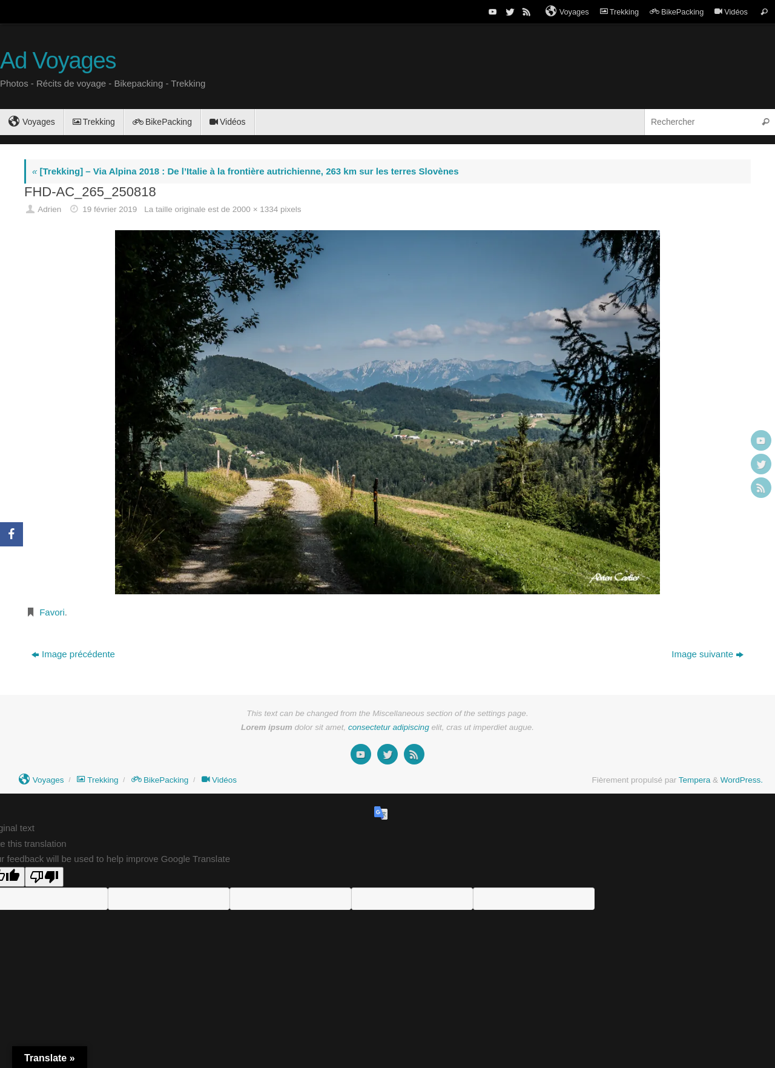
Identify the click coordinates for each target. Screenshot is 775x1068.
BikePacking (677, 11)
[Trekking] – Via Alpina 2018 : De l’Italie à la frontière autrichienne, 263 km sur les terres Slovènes (245, 171)
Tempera (695, 779)
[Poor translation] (44, 877)
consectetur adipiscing (388, 727)
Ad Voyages (58, 60)
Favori (52, 612)
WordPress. (742, 779)
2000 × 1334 (255, 209)
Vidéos (731, 11)
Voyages (567, 11)
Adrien (49, 209)
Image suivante (707, 654)
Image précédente (73, 654)
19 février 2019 (109, 209)
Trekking (619, 11)
